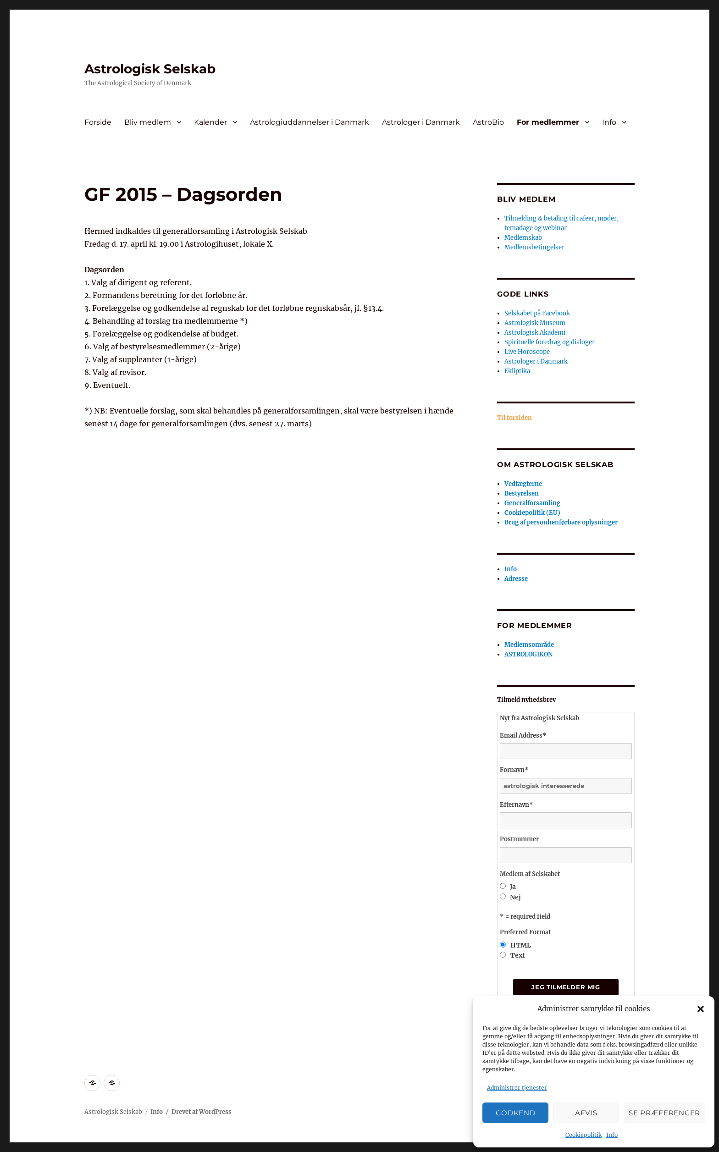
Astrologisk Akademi (534, 332)
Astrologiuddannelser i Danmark (309, 122)
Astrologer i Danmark (421, 122)
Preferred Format (525, 932)
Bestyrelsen (521, 493)
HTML (520, 945)
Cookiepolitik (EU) (532, 513)
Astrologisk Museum (534, 323)
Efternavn (516, 805)
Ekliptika (517, 371)
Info (612, 1134)
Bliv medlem (147, 122)
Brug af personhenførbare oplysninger (561, 522)
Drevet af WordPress (201, 1112)
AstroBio (488, 122)
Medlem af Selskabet (530, 874)
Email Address (523, 735)
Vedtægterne (523, 484)
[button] (700, 1009)
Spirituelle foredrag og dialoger (549, 342)
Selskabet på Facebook (537, 313)
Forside (97, 122)
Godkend (516, 1112)
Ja (513, 886)
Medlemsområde (529, 645)
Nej (515, 897)
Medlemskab (523, 238)
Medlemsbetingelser (534, 247)
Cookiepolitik (583, 1134)
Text (517, 955)
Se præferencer (664, 1112)
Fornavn (514, 770)
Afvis (586, 1112)
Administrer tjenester (517, 1087)
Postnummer (519, 839)
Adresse (516, 579)
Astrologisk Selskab (150, 69)
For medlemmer (548, 122)
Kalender (210, 122)
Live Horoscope (527, 352)
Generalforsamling (532, 503)
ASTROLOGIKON (528, 654)
